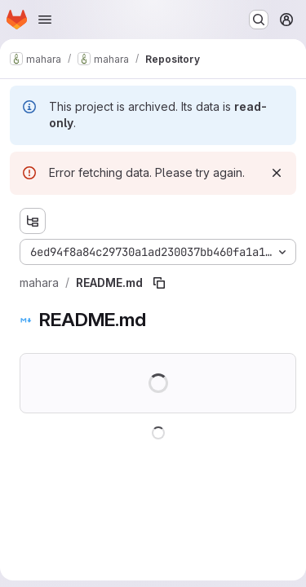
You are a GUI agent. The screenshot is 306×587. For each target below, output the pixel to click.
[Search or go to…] (258, 19)
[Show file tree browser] (33, 221)
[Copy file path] (159, 283)
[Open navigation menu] (45, 20)
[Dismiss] (276, 173)
